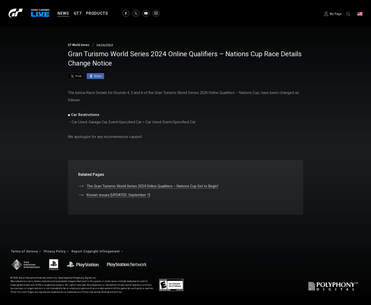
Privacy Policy (60, 251)
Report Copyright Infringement (105, 251)
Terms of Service (26, 251)
